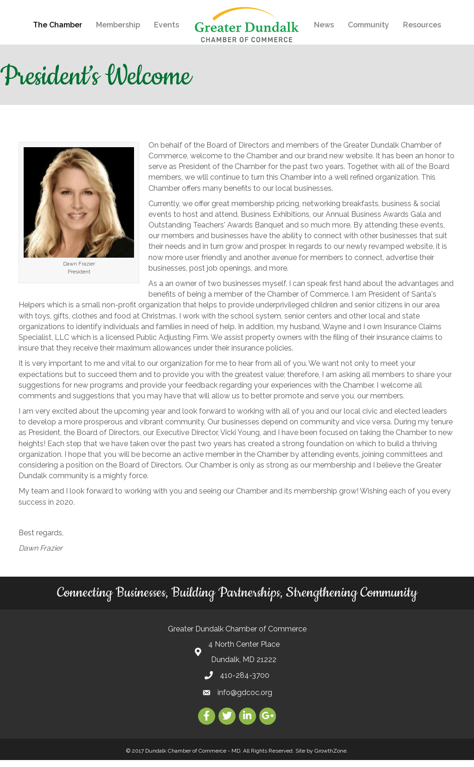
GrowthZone (330, 757)
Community (368, 24)
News (324, 24)
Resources (422, 24)
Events (166, 24)
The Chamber (57, 24)
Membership (118, 24)
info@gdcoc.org (245, 699)
